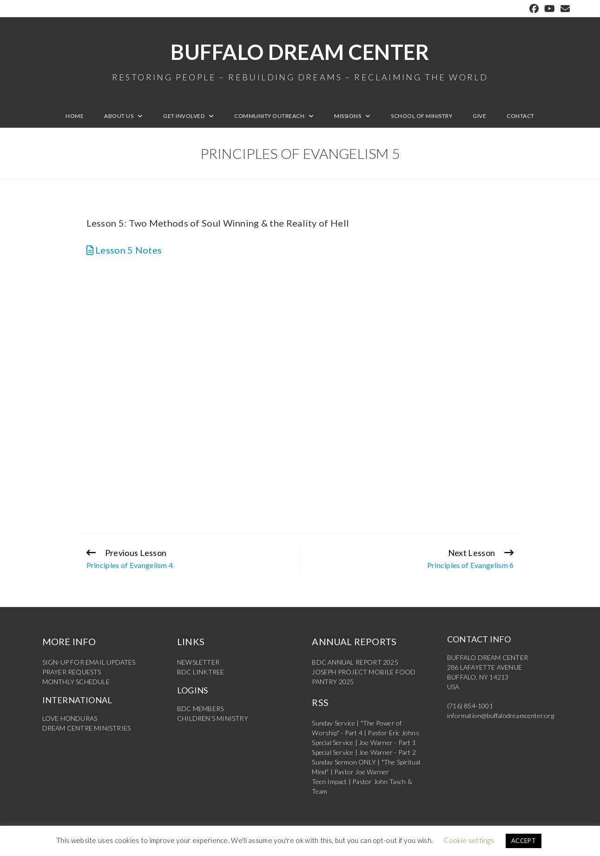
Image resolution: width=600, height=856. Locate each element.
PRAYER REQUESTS (71, 672)
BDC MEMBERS (200, 708)
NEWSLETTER (198, 662)
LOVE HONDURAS (70, 718)
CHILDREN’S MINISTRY (212, 718)
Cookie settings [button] (469, 840)
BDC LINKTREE (200, 672)
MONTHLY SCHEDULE (76, 682)
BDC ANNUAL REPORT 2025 (355, 662)
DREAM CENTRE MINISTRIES (86, 728)
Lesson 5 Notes (124, 249)
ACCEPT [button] (523, 840)
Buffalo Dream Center (300, 60)
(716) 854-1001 (470, 706)
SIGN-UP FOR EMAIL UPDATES (89, 662)
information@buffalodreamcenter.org (500, 715)
